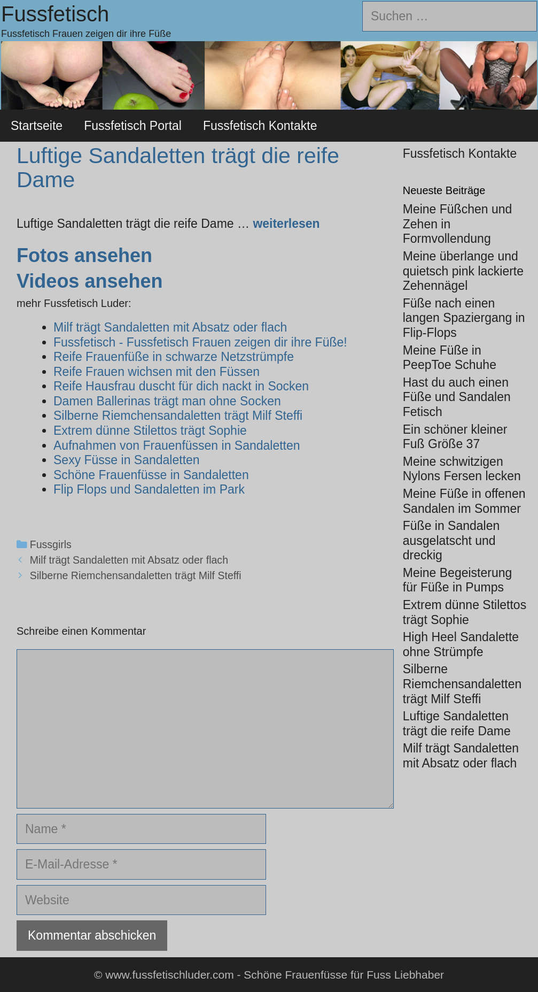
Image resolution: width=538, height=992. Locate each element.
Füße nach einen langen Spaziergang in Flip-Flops (464, 318)
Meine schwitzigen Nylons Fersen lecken (462, 469)
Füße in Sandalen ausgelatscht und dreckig (451, 540)
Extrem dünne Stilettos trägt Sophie (464, 612)
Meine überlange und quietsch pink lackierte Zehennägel (463, 271)
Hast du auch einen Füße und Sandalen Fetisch (457, 397)
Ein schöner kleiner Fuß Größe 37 (455, 436)
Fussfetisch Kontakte (260, 126)
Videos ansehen (89, 281)
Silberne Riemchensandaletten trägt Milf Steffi (135, 575)
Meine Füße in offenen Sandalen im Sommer (464, 501)
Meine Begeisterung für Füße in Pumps (457, 580)
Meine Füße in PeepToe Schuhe (449, 357)
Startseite (37, 126)
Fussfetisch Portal (133, 126)
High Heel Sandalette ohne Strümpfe (461, 644)
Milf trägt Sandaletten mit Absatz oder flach (129, 560)
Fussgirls (51, 544)
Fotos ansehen (84, 255)
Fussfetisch (55, 14)
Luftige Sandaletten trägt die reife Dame (457, 723)
